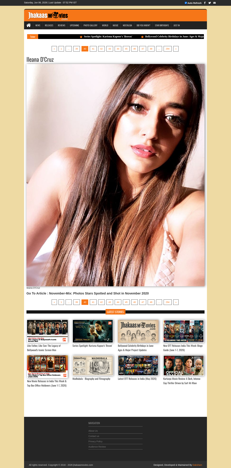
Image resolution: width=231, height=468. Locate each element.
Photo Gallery (90, 25)
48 (151, 48)
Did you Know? (143, 25)
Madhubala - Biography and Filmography (91, 379)
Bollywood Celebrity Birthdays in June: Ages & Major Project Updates (184, 36)
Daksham (197, 465)
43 (109, 48)
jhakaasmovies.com (83, 465)
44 (118, 48)
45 (126, 48)
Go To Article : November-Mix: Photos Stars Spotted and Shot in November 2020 (87, 293)
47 (142, 48)
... (69, 48)
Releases (49, 25)
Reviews (61, 25)
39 (76, 48)
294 (167, 48)
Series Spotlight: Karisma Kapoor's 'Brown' (108, 36)
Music (115, 25)
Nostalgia (127, 25)
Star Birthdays (162, 25)
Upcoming (74, 25)
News (37, 25)
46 (134, 48)
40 (85, 48)
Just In (177, 25)
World (105, 25)
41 (93, 48)
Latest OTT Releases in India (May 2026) (137, 379)
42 (101, 48)
